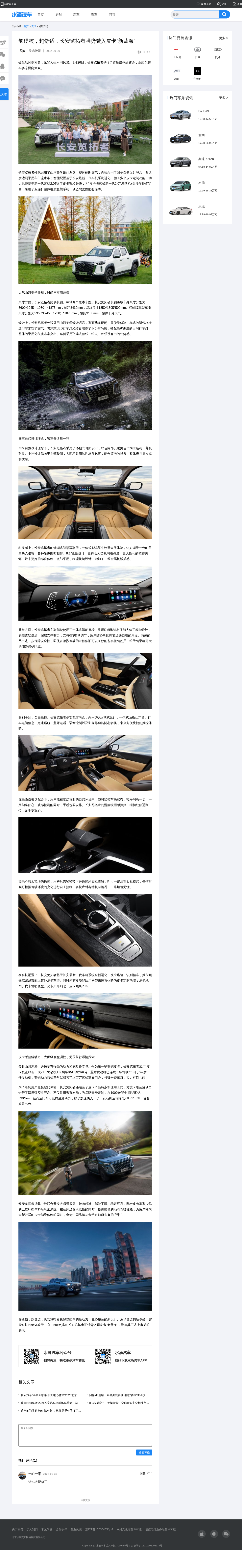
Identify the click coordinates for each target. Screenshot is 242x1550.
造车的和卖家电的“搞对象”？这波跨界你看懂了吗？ (52, 1410)
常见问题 (46, 1529)
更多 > (223, 38)
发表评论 (144, 1456)
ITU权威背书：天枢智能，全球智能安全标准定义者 (120, 1402)
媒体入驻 (206, 4)
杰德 (201, 182)
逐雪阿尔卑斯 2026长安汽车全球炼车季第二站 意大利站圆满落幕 (61, 1402)
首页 (40, 14)
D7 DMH (204, 111)
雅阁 (201, 135)
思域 (201, 206)
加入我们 (32, 1529)
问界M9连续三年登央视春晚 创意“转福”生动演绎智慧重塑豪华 (127, 1395)
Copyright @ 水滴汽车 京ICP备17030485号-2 (106, 1545)
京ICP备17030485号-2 (99, 1529)
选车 (94, 14)
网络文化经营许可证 (129, 1529)
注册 (239, 4)
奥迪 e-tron (206, 159)
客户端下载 (10, 4)
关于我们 (17, 1529)
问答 (112, 14)
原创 (58, 14)
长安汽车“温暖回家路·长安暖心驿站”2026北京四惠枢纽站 (56, 1395)
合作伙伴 (61, 1529)
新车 (76, 14)
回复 (142, 1477)
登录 (224, 4)
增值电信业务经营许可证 (160, 1529)
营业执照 (76, 1529)
